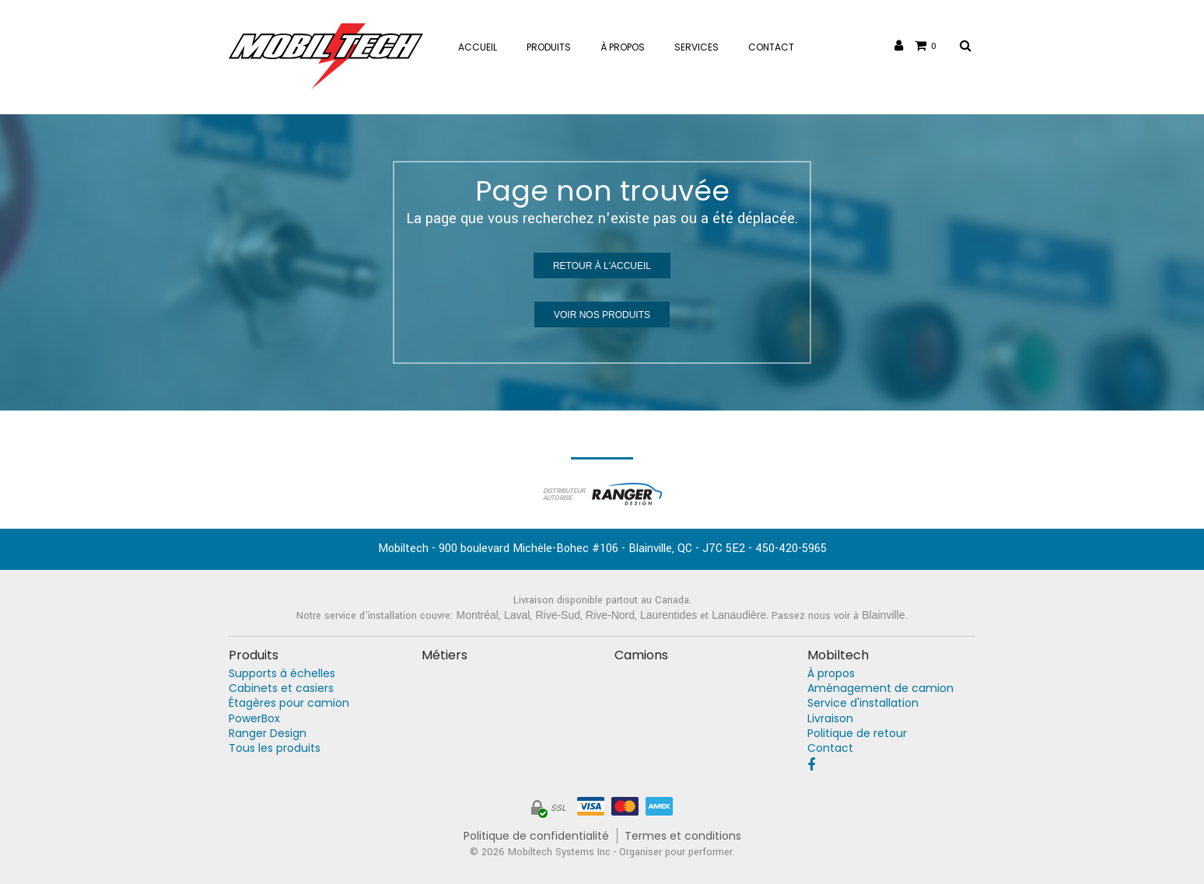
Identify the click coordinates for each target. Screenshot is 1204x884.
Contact (830, 748)
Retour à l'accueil (602, 265)
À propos (831, 673)
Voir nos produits (602, 314)
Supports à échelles (282, 673)
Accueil (477, 47)
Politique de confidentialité (536, 836)
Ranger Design (267, 733)
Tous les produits (274, 748)
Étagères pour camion (289, 703)
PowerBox (254, 718)
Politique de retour (857, 733)
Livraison (830, 718)
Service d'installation (863, 703)
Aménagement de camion (880, 688)
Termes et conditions (683, 836)
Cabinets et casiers (281, 688)
